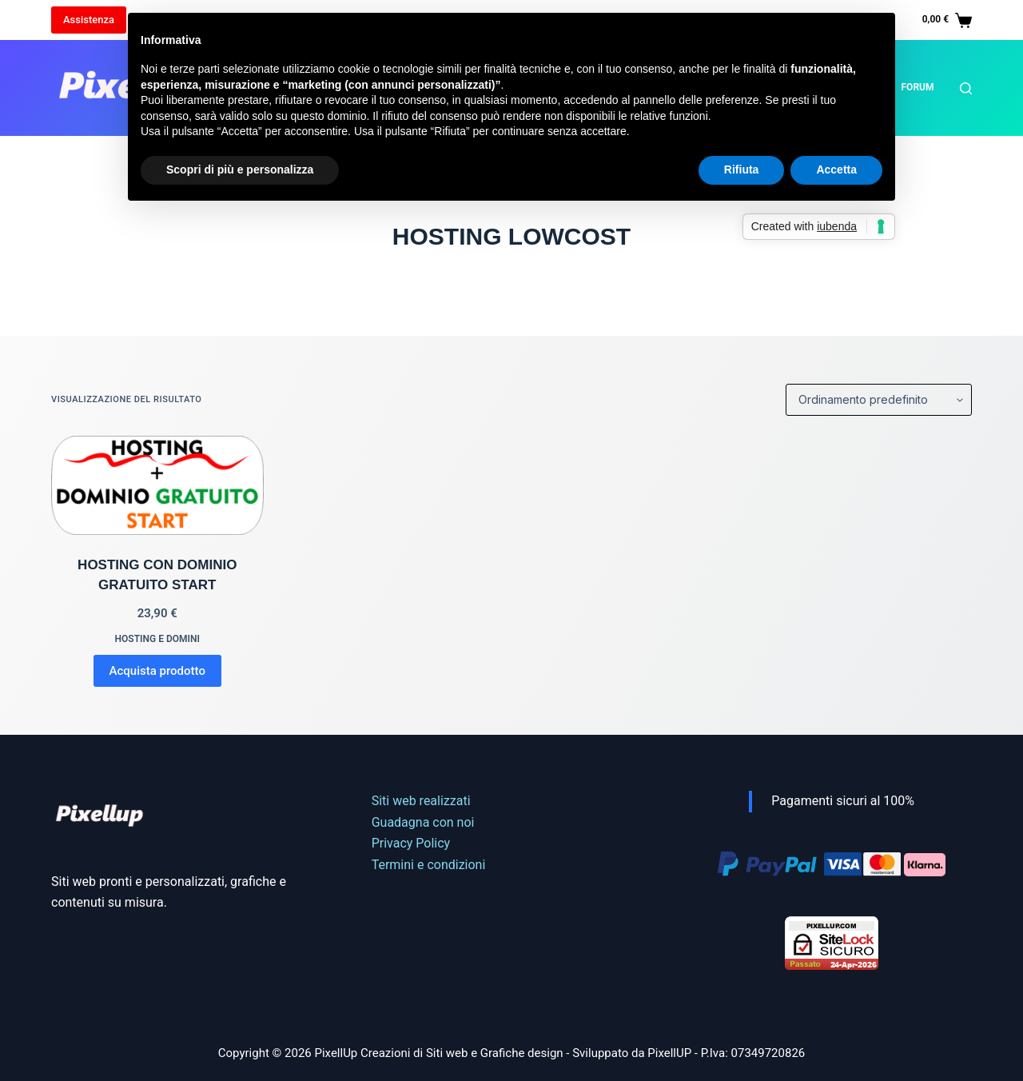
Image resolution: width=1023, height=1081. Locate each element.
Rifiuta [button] (741, 169)
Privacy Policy (411, 843)
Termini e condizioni (429, 864)
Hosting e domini (157, 638)
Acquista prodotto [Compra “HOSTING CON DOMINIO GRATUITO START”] (157, 671)
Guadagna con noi (423, 822)
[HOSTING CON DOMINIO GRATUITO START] (157, 485)
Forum (918, 87)
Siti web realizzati (421, 800)
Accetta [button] (836, 169)
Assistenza (88, 20)
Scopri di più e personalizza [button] (239, 169)
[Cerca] (966, 88)
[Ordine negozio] (879, 400)
